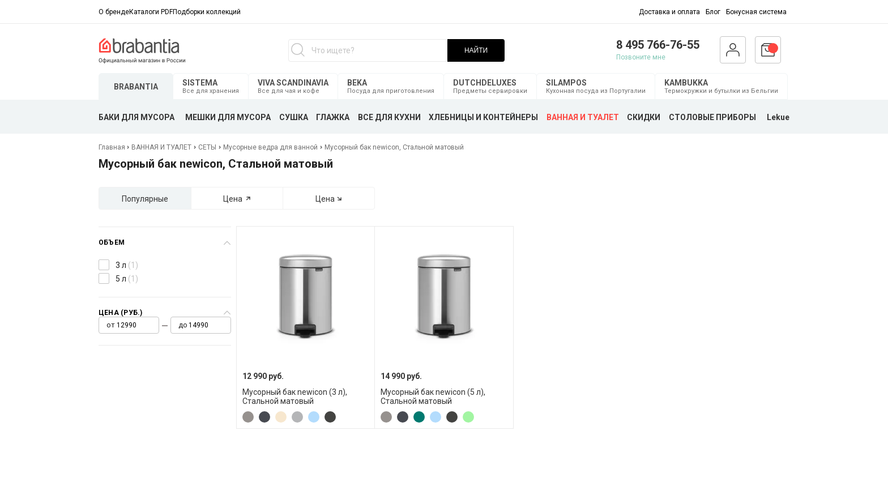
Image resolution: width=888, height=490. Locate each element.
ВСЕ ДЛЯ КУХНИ (389, 117)
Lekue (778, 117)
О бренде (114, 12)
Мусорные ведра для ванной (270, 147)
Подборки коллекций (207, 12)
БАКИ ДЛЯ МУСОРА (136, 117)
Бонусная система (756, 12)
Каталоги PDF (151, 12)
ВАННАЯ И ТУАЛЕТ (583, 117)
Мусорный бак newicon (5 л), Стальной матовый (433, 396)
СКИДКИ (643, 117)
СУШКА (293, 117)
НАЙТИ (476, 50)
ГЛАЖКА (332, 117)
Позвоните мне (640, 57)
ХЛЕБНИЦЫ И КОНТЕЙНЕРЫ (483, 117)
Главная (113, 147)
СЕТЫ (207, 147)
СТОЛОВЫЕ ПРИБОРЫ (712, 117)
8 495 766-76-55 (657, 45)
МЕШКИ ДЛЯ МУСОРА (228, 117)
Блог (713, 12)
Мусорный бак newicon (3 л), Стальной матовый (294, 396)
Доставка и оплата (669, 12)
